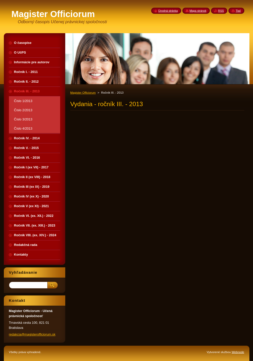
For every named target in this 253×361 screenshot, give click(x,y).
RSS (221, 10)
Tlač (238, 10)
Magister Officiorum (83, 92)
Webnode (238, 352)
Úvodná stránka (168, 10)
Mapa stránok (198, 10)
